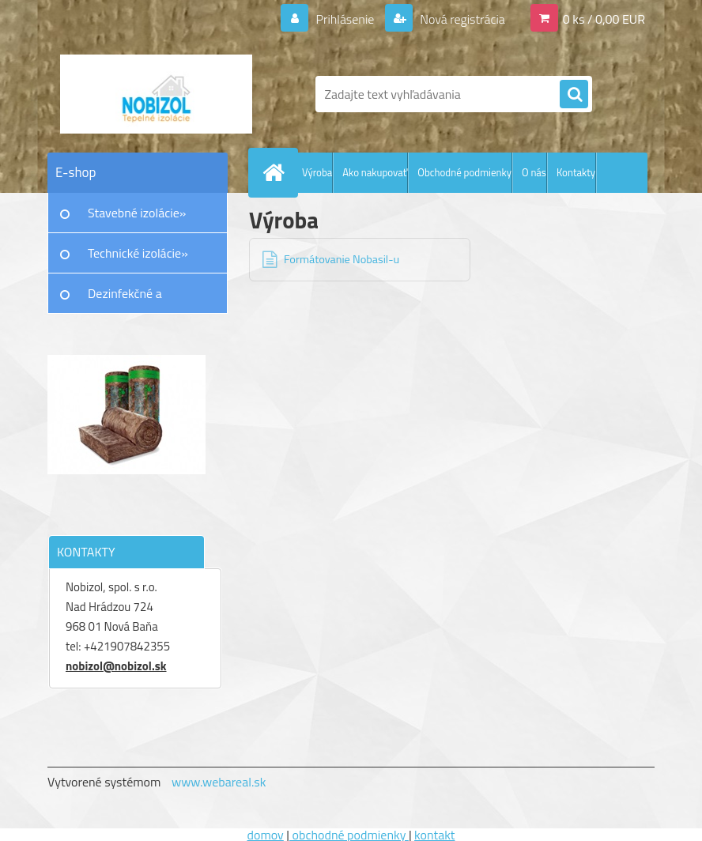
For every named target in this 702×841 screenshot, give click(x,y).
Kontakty (576, 172)
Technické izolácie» (138, 252)
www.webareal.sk (219, 781)
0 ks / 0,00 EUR (604, 18)
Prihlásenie (345, 18)
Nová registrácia (461, 18)
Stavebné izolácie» (137, 212)
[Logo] (156, 94)
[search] (574, 95)
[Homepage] (277, 172)
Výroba (317, 172)
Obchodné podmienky (464, 172)
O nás (534, 172)
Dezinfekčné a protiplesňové (125, 299)
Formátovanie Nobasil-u (341, 259)
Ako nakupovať (374, 172)
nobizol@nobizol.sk (116, 666)
